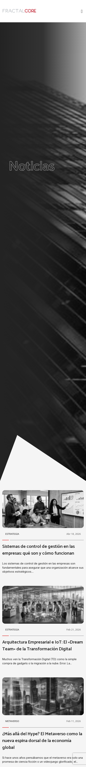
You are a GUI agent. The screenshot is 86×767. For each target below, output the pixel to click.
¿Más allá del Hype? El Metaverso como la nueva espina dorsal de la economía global (42, 740)
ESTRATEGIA (12, 534)
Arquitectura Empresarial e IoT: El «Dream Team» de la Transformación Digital (42, 646)
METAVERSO (12, 721)
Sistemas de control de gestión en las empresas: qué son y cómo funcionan (38, 550)
